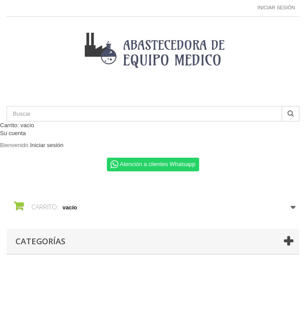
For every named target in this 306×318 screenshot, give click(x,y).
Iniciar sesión (276, 7)
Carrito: (17, 125)
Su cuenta (13, 133)
